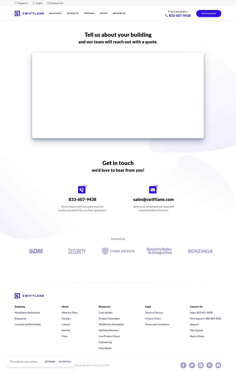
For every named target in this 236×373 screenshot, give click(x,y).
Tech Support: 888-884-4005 (205, 318)
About (104, 13)
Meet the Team (70, 312)
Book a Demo (197, 336)
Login (39, 3)
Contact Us (57, 3)
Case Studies (105, 312)
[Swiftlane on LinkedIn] (210, 365)
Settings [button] (50, 361)
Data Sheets (105, 348)
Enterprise (20, 318)
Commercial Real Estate (28, 324)
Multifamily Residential (27, 312)
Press (65, 336)
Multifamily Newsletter (111, 324)
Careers (66, 324)
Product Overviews (109, 318)
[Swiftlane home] (29, 13)
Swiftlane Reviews (108, 330)
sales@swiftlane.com (153, 199)
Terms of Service (154, 312)
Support (23, 3)
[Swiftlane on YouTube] (218, 365)
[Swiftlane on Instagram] (201, 365)
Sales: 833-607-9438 (201, 312)
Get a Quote (196, 330)
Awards (66, 330)
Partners (66, 318)
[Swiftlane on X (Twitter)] (192, 365)
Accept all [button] (64, 361)
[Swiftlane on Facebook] (183, 365)
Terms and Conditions (157, 324)
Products (73, 13)
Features (89, 13)
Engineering (105, 342)
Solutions (55, 13)
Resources (119, 13)
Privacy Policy (153, 318)
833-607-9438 (82, 199)
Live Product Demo (109, 336)
